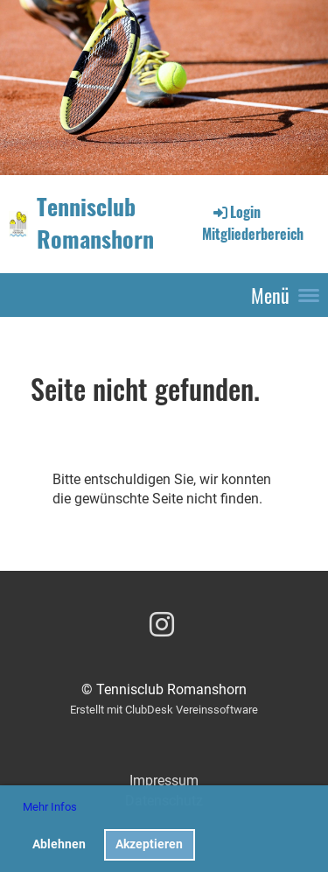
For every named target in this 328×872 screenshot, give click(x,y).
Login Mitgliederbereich (253, 222)
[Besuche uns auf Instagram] (162, 625)
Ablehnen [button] (59, 844)
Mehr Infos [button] (50, 806)
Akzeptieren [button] (149, 844)
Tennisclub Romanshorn (95, 223)
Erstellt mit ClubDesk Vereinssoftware (164, 709)
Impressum (164, 780)
